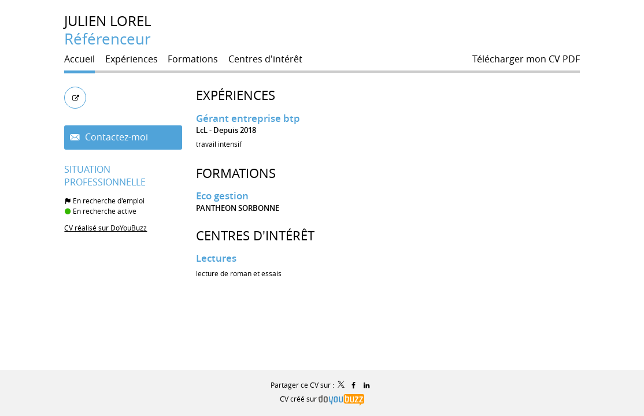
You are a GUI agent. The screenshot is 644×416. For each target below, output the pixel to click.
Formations (236, 173)
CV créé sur (322, 398)
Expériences (235, 95)
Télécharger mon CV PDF (526, 59)
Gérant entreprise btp (248, 118)
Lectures (216, 258)
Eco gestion (222, 195)
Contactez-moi (115, 137)
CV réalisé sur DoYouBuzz (105, 227)
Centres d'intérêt (255, 235)
